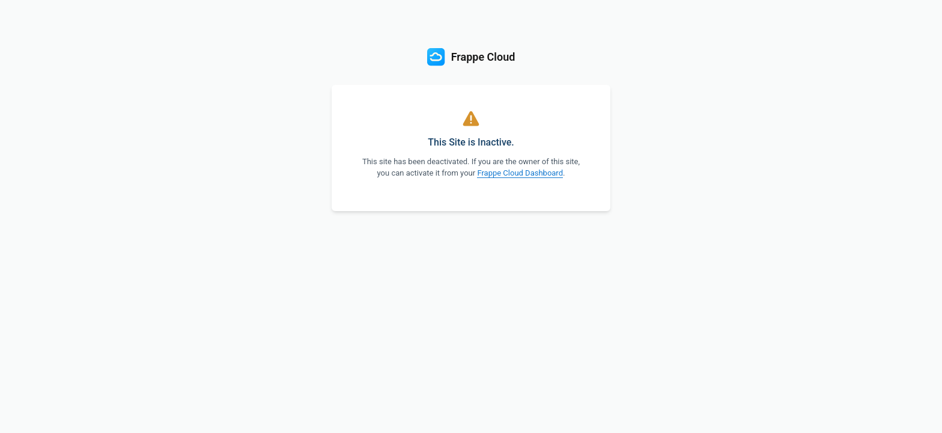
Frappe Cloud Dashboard (520, 172)
